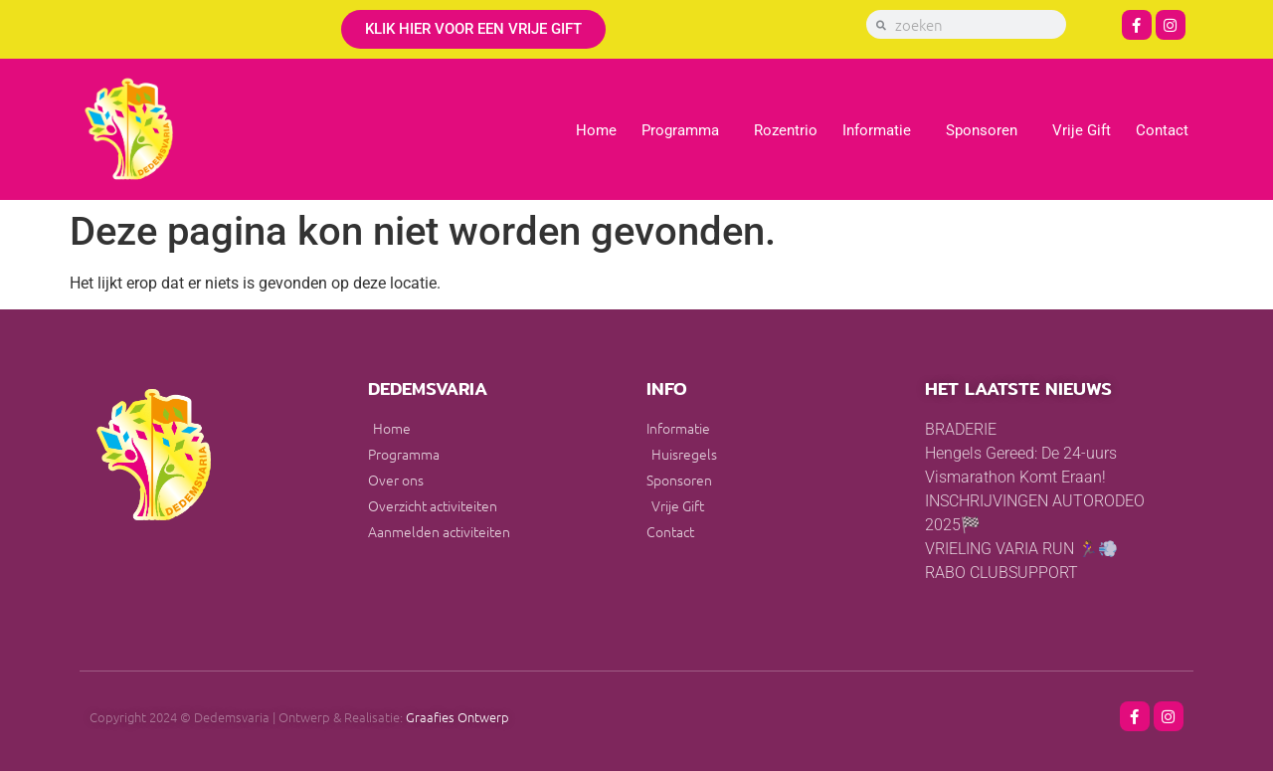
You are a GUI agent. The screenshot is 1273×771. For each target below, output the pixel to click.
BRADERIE (961, 429)
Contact (1162, 130)
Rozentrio (786, 130)
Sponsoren (986, 130)
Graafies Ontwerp (457, 716)
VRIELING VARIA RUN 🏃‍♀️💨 (1021, 548)
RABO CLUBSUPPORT (1001, 572)
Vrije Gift (1081, 130)
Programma (685, 130)
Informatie (881, 130)
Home (596, 130)
